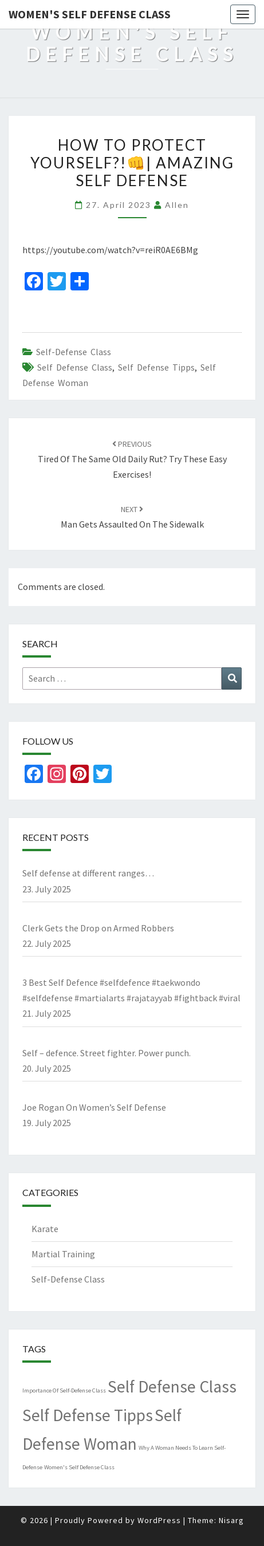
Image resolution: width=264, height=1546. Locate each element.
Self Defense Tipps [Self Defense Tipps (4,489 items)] (87, 1415)
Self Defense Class (74, 367)
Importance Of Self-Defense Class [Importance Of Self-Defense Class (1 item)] (64, 1390)
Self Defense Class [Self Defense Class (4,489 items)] (172, 1386)
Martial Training (63, 1254)
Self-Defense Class (73, 351)
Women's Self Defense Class (90, 14)
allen (177, 205)
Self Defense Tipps (156, 367)
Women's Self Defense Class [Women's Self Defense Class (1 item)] (79, 1467)
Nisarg (231, 1520)
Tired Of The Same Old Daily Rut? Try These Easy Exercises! (132, 459)
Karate (44, 1228)
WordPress (159, 1520)
